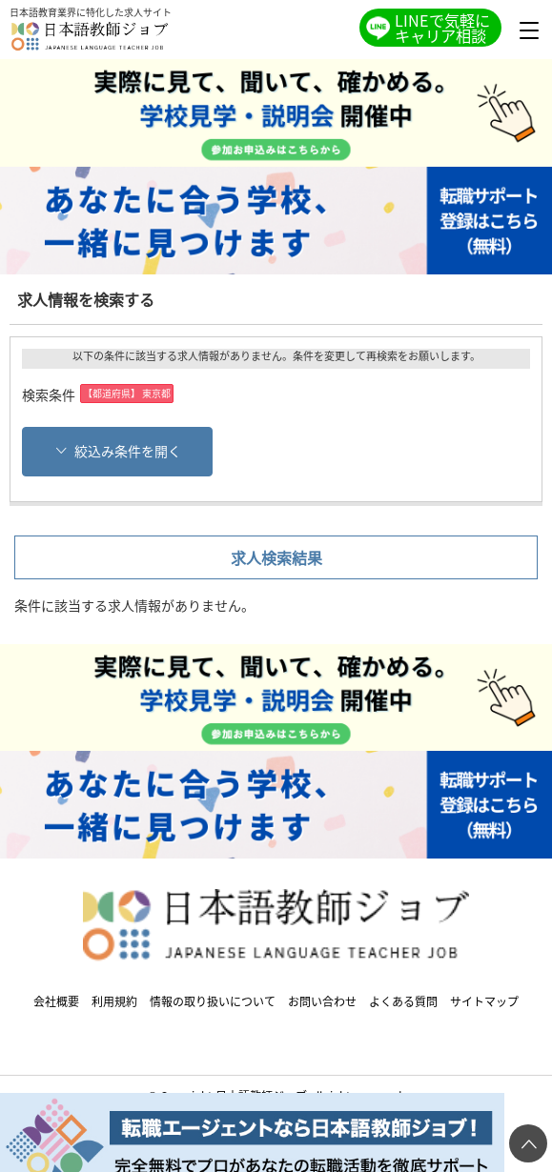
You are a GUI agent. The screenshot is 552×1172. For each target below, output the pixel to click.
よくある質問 (403, 1001)
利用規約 (114, 1001)
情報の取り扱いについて (213, 1001)
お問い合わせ (322, 1001)
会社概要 (56, 1001)
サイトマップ (484, 1001)
